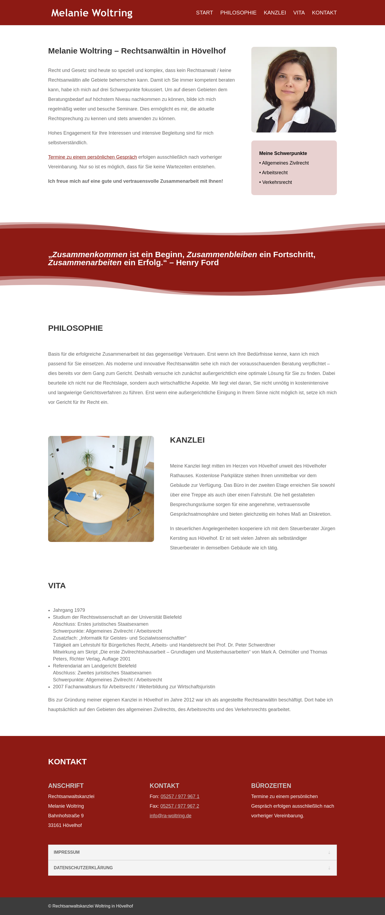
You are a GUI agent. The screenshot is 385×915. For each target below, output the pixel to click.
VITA (299, 13)
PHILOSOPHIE (238, 13)
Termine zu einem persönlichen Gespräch (92, 157)
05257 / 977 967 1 (180, 796)
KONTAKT (324, 13)
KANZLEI (275, 13)
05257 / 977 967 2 (179, 806)
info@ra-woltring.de (170, 815)
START (204, 13)
